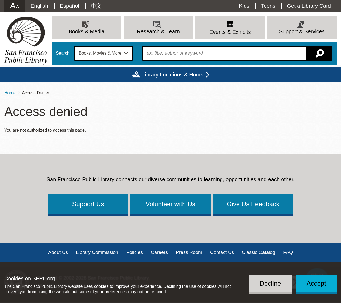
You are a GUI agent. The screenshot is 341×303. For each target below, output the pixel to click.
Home (10, 93)
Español (69, 6)
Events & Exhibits (230, 32)
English (39, 6)
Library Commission (97, 252)
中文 (96, 6)
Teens (268, 6)
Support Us (88, 204)
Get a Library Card (309, 6)
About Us (58, 252)
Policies (134, 252)
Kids (244, 6)
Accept (316, 283)
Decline (270, 283)
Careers (159, 252)
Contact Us (222, 252)
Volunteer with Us (171, 204)
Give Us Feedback (253, 204)
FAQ (288, 252)
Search (63, 53)
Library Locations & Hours (172, 75)
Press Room (189, 252)
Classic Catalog (258, 252)
